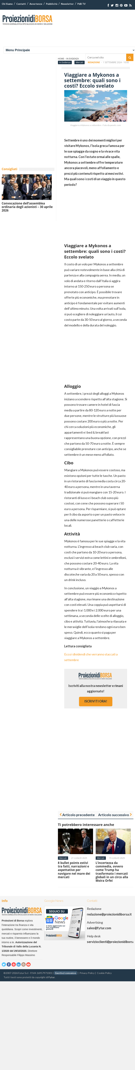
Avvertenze (35, 3)
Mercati (79, 62)
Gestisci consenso (65, 972)
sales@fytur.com (99, 928)
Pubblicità (51, 3)
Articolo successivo (113, 815)
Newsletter (67, 3)
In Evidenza (64, 62)
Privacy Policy (87, 972)
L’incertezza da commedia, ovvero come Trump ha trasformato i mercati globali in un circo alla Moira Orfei (112, 872)
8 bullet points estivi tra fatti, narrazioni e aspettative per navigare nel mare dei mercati (74, 870)
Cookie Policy (104, 972)
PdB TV (81, 3)
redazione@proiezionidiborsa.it (109, 914)
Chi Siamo (7, 3)
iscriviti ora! (95, 701)
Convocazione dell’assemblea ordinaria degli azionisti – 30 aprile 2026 (27, 207)
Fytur (51, 977)
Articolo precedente (78, 815)
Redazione (94, 62)
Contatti (21, 3)
